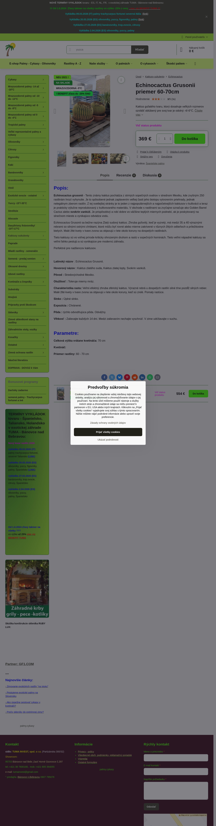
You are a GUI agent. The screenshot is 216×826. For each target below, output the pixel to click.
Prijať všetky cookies (108, 432)
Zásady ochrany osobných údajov (108, 422)
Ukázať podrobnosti (108, 439)
